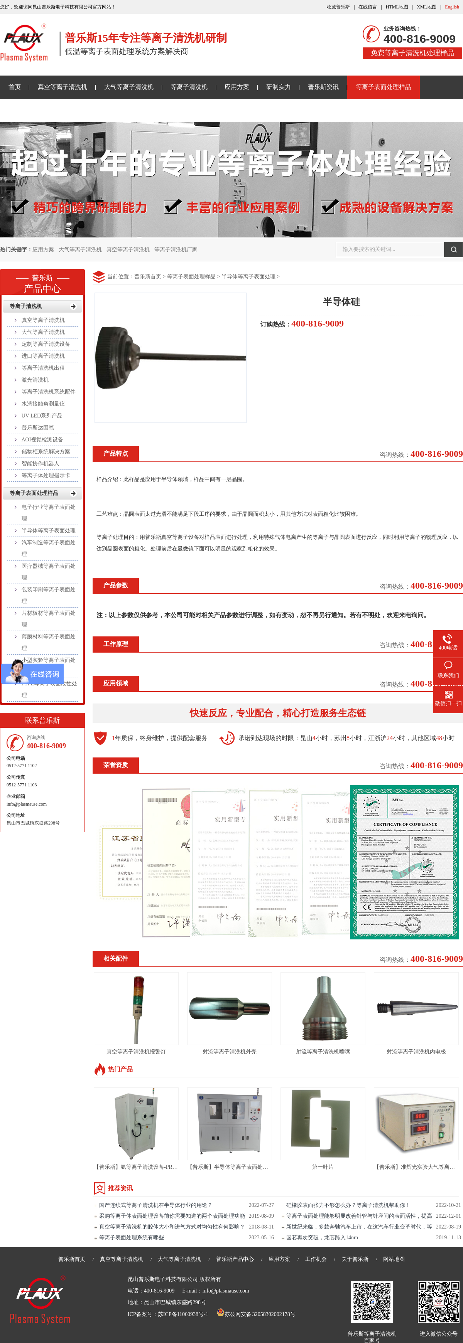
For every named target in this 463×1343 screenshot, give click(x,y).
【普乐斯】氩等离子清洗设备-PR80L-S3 (141, 1167)
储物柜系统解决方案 (46, 451)
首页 (14, 87)
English (452, 7)
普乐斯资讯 (323, 87)
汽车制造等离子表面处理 (49, 548)
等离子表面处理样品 (383, 87)
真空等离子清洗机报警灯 (136, 1052)
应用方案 (237, 87)
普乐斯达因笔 (38, 428)
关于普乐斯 (23, 110)
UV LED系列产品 (42, 416)
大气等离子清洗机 (129, 87)
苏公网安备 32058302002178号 (256, 1314)
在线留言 (367, 7)
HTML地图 (397, 7)
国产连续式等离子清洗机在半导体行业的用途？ (156, 1205)
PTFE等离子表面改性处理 (50, 689)
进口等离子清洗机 (43, 356)
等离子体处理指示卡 (46, 475)
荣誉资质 (115, 765)
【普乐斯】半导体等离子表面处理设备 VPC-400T (245, 1167)
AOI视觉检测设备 (43, 440)
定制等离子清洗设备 (46, 344)
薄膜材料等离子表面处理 (49, 642)
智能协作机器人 (40, 463)
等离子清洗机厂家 (176, 249)
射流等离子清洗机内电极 (416, 1052)
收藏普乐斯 (338, 7)
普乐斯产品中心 (235, 1259)
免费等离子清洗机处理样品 (412, 53)
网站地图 (394, 1259)
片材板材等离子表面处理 (49, 619)
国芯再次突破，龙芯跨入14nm (322, 1237)
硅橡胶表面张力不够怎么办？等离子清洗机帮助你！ (348, 1205)
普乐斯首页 (147, 276)
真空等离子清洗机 (62, 87)
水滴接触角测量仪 (43, 404)
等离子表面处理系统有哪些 (131, 1237)
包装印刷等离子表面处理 (49, 595)
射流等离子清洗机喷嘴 (323, 1052)
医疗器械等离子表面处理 (49, 572)
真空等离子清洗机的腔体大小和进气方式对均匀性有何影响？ (172, 1227)
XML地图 (426, 7)
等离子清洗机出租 (43, 368)
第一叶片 (323, 1167)
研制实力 (278, 87)
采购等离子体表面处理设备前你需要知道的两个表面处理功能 (172, 1216)
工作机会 (316, 1259)
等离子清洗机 (189, 87)
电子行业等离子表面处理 (49, 513)
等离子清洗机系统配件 (49, 392)
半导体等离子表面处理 (248, 276)
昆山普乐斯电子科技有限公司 (163, 1279)
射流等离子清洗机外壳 (230, 1052)
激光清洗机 (35, 380)
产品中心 (42, 281)
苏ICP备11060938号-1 (183, 1314)
